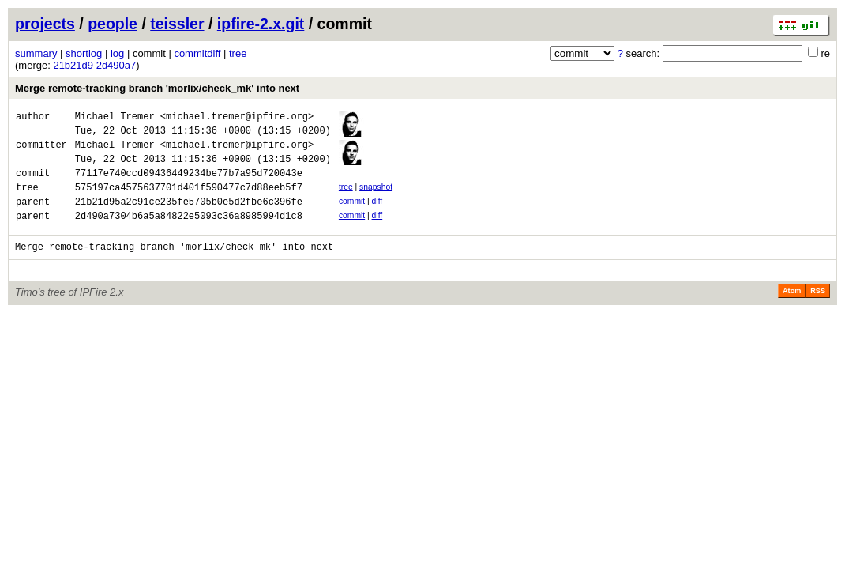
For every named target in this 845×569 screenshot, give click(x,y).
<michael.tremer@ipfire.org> (237, 118)
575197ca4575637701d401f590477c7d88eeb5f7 (188, 201)
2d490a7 (116, 65)
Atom (792, 312)
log (117, 53)
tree (237, 53)
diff (377, 215)
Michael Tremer (115, 118)
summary (36, 53)
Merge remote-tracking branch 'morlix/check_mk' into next (157, 88)
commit (352, 215)
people (112, 23)
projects (45, 23)
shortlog (84, 53)
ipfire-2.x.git (261, 23)
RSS (817, 312)
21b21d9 (73, 65)
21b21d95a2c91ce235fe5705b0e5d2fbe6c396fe (188, 217)
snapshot (375, 198)
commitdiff (197, 53)
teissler (177, 23)
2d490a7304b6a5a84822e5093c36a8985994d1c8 (188, 234)
